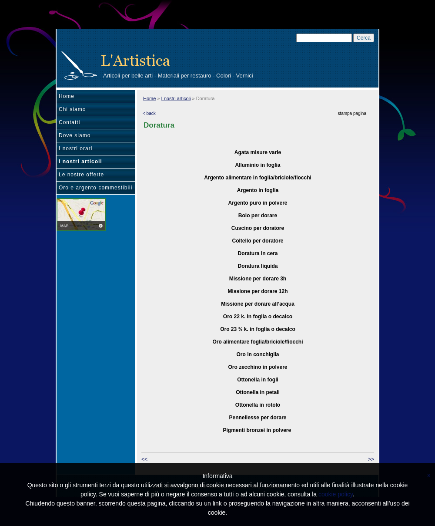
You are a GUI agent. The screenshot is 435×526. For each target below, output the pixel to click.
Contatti (69, 122)
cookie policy (335, 494)
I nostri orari (75, 148)
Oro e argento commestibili (95, 188)
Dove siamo (74, 135)
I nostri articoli (80, 161)
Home (66, 96)
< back (149, 113)
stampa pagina (352, 113)
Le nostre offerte (81, 175)
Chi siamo (72, 109)
